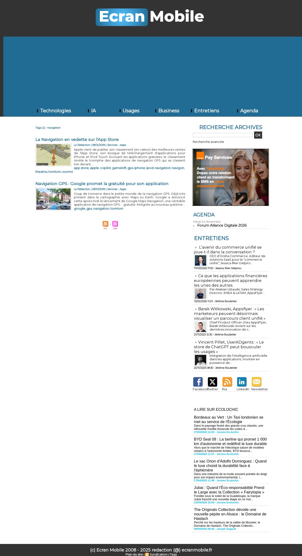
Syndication (158, 548)
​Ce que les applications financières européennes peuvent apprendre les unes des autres (229, 279)
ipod (134, 163)
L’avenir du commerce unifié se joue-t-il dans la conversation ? (226, 248)
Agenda (247, 111)
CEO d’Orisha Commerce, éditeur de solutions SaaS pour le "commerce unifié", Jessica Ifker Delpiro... (237, 258)
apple (89, 163)
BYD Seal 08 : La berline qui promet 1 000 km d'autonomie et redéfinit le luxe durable (229, 437)
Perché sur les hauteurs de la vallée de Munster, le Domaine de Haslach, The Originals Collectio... (225, 517)
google (78, 201)
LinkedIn (242, 385)
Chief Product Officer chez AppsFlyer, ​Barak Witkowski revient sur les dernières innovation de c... (237, 323)
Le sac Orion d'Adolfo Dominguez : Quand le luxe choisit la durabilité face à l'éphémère (229, 460)
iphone (126, 163)
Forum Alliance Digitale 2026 (220, 225)
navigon (158, 163)
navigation (145, 163)
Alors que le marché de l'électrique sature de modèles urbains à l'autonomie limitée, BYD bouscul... (227, 444)
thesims (170, 163)
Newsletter (257, 385)
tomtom (79, 166)
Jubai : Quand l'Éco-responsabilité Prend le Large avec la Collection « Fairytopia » (230, 484)
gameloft (109, 163)
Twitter (211, 385)
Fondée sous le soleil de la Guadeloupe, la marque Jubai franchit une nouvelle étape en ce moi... (229, 492)
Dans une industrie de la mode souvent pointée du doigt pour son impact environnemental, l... (229, 470)
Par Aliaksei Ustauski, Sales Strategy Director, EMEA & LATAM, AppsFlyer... (235, 289)
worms (89, 166)
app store (79, 163)
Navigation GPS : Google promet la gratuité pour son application (103, 178)
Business (166, 111)
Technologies (53, 111)
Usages (129, 111)
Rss (224, 385)
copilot (98, 163)
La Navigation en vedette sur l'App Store (78, 139)
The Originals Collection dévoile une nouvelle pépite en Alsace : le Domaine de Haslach (229, 508)
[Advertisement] (153, 70)
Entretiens (204, 111)
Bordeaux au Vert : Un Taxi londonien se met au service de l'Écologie (227, 416)
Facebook (198, 385)
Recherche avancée (205, 141)
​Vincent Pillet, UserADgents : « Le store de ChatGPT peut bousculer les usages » (229, 344)
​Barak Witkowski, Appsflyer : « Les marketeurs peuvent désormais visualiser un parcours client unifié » (227, 311)
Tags (171, 548)
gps (118, 163)
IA (91, 111)
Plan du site (135, 548)
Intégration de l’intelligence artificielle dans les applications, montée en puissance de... (238, 354)
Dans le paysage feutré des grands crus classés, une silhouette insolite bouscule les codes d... (227, 423)
